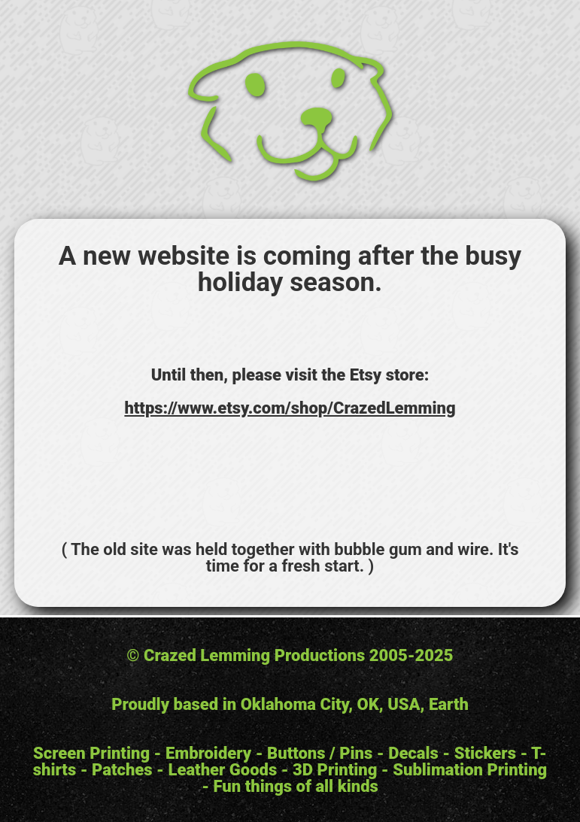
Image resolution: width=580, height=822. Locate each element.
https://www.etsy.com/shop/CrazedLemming (289, 408)
